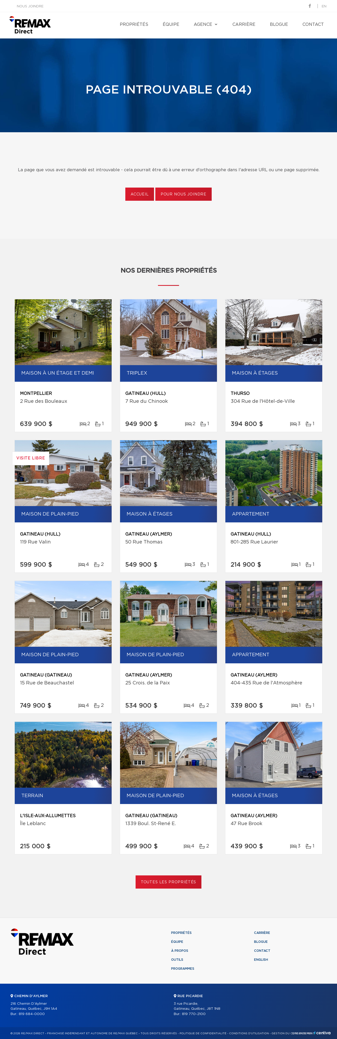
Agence (203, 24)
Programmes (182, 968)
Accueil (140, 194)
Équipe (171, 24)
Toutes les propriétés (168, 882)
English (261, 959)
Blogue (279, 24)
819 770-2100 (194, 1014)
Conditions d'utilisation (249, 1033)
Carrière (243, 24)
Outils (177, 959)
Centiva (322, 1033)
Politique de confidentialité (203, 1033)
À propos (179, 950)
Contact (313, 24)
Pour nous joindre (183, 194)
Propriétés (134, 24)
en (324, 6)
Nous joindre (30, 6)
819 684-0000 (32, 1014)
